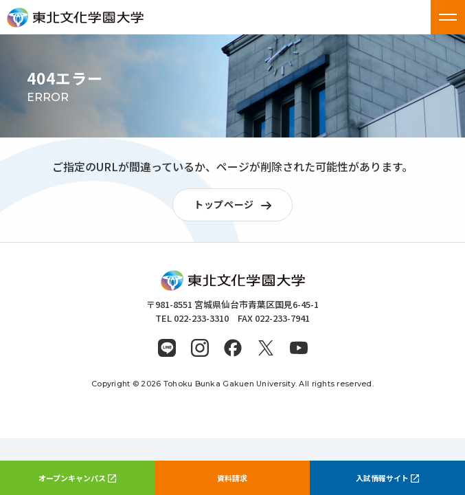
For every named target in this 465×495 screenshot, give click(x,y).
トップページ (236, 205)
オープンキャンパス (77, 477)
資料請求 (232, 477)
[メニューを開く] (448, 17)
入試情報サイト (387, 477)
